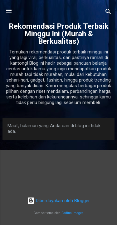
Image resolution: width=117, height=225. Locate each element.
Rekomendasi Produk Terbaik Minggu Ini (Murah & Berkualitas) (59, 34)
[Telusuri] (108, 12)
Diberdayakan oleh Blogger (58, 200)
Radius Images (72, 213)
